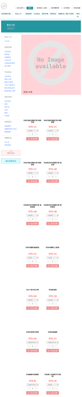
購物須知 (37, 364)
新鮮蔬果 (7, 145)
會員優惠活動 (6, 14)
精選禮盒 (7, 132)
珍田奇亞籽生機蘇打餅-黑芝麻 (32, 162)
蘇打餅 (6, 107)
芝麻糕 (6, 115)
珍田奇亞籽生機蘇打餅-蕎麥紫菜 (70, 162)
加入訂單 (32, 138)
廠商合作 (41, 368)
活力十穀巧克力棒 (70, 202)
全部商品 (7, 51)
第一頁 (31, 352)
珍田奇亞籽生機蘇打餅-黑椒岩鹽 (51, 162)
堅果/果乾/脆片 (9, 88)
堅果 (6, 113)
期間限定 (8, 121)
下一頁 (63, 352)
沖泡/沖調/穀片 (9, 85)
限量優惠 (7, 126)
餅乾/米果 (7, 79)
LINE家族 (72, 364)
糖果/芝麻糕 (8, 82)
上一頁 (39, 352)
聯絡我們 (30, 368)
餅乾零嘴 (8, 96)
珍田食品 (8, 72)
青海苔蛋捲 (32, 243)
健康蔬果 (8, 47)
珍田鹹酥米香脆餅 (32, 284)
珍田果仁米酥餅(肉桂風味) (32, 327)
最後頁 (71, 352)
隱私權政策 (60, 364)
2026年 (7, 41)
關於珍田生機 (11, 364)
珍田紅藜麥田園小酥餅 (70, 284)
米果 (6, 110)
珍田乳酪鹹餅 (70, 243)
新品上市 (8, 36)
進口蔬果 (7, 66)
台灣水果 (7, 60)
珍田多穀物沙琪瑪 (51, 243)
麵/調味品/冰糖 (9, 91)
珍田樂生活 (9, 379)
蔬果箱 (6, 54)
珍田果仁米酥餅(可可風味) (51, 285)
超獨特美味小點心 (10, 129)
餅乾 (6, 104)
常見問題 (48, 364)
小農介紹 (77, 15)
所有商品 (7, 101)
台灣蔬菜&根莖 (9, 63)
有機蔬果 (7, 57)
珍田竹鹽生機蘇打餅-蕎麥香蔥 (51, 120)
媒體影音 (8, 137)
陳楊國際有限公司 (59, 388)
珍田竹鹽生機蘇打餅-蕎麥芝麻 (32, 120)
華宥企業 (52, 368)
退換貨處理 (25, 364)
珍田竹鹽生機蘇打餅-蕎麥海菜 (70, 120)
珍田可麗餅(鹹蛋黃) (32, 202)
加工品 (6, 142)
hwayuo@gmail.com (14, 374)
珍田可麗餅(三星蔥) (51, 202)
